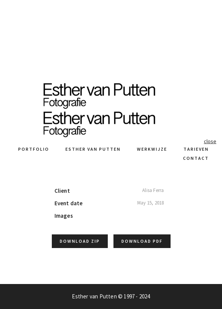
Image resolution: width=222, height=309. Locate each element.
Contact (196, 158)
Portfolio (33, 149)
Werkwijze (152, 149)
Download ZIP (80, 241)
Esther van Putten (93, 149)
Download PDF (142, 241)
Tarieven (196, 149)
